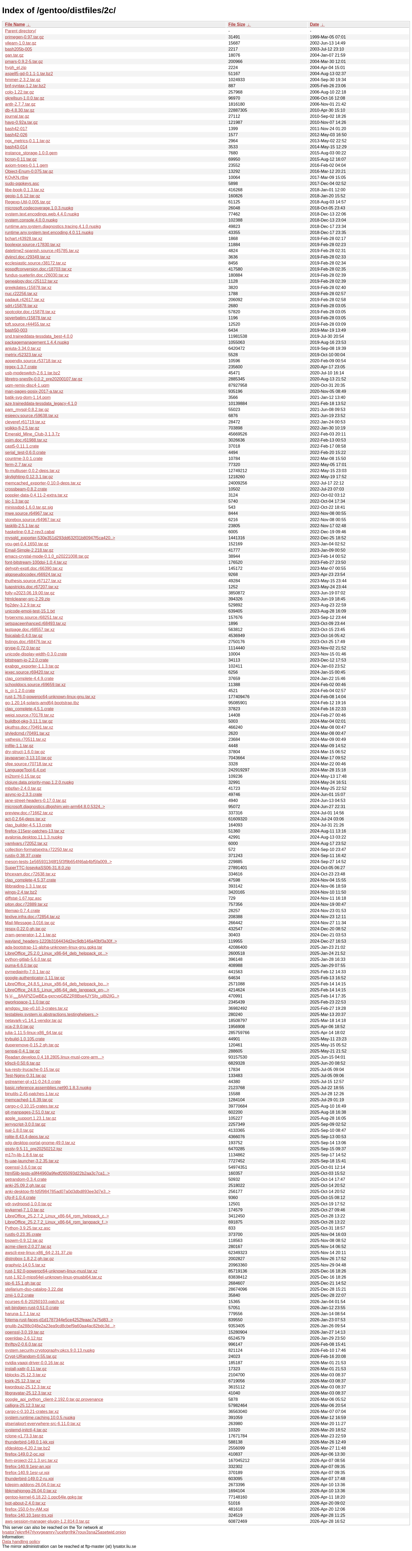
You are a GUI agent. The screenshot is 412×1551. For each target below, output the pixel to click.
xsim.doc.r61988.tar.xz (26, 440)
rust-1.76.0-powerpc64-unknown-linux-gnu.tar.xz (50, 696)
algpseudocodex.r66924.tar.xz (33, 574)
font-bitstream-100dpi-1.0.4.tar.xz (36, 562)
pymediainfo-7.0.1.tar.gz (27, 972)
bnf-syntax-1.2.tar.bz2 (25, 86)
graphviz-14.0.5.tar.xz (25, 1265)
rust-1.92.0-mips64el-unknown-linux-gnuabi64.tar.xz (53, 1277)
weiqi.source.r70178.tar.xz (29, 715)
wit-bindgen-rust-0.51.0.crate (32, 1307)
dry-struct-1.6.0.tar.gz (25, 752)
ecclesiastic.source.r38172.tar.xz (35, 263)
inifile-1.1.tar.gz (19, 745)
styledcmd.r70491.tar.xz (27, 733)
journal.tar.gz (17, 116)
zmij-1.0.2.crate (19, 1295)
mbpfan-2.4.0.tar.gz (23, 788)
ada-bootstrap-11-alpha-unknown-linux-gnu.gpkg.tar (53, 947)
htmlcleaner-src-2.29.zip (27, 599)
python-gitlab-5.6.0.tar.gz (28, 959)
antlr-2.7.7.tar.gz (20, 104)
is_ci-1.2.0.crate (20, 690)
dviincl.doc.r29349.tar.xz (27, 257)
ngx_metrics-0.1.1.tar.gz (27, 141)
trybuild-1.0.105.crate (25, 1039)
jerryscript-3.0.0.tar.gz (25, 1124)
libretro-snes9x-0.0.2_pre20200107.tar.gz (43, 379)
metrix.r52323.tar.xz (23, 355)
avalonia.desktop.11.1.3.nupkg (33, 837)
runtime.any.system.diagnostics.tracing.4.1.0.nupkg (53, 226)
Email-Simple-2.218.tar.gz (29, 550)
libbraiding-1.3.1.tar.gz (25, 886)
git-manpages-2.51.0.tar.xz (30, 1112)
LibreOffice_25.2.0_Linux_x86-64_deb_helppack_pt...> (56, 953)
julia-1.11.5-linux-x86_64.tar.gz (34, 1032)
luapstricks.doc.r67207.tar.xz (32, 587)
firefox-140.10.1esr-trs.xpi (29, 1515)
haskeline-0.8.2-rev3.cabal (30, 532)
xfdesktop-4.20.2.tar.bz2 (27, 1448)
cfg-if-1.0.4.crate (20, 1197)
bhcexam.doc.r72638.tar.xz (30, 874)
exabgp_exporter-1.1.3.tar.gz (32, 666)
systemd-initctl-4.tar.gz (26, 1430)
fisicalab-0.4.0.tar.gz (24, 635)
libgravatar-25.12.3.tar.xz (28, 1393)
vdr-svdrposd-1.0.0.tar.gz (28, 1204)
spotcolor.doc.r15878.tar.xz (30, 312)
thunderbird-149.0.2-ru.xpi (29, 1478)
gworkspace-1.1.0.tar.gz (27, 1002)
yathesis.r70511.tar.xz (25, 739)
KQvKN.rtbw (16, 177)
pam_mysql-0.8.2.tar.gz (27, 409)
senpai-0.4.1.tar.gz (22, 1051)
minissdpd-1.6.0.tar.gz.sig (29, 507)
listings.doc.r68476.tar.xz (28, 641)
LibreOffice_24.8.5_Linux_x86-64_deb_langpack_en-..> (57, 990)
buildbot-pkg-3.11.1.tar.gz (29, 721)
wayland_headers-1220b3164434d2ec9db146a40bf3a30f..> (61, 941)
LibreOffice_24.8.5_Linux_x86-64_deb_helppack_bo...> (57, 984)
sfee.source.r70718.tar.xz (29, 764)
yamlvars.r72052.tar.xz (26, 843)
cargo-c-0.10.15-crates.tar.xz (32, 1106)
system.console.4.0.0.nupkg (31, 220)
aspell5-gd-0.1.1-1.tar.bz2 (29, 73)
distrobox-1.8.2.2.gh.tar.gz (29, 1258)
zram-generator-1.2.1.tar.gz (30, 935)
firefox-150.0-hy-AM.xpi (27, 1509)
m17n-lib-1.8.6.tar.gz (24, 1155)
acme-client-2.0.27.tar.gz (28, 1246)
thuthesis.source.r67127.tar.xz (33, 581)
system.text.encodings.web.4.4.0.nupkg (42, 214)
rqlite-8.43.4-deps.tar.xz (27, 1136)
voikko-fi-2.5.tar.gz (22, 428)
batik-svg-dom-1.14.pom (28, 397)
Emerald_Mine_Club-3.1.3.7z (32, 434)
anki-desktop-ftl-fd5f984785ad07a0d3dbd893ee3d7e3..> (57, 1191)
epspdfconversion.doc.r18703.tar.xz (38, 269)
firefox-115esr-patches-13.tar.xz (34, 831)
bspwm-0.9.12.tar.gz (24, 1240)
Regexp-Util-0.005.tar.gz (28, 202)
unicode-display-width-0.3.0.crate (36, 654)
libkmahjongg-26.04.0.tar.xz (31, 1491)
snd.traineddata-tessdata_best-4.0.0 (39, 336)
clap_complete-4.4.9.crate (29, 678)
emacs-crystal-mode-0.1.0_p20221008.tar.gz (47, 556)
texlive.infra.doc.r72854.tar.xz (32, 916)
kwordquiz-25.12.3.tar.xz (28, 1387)
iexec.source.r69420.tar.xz (29, 672)
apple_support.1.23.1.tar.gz (30, 1118)
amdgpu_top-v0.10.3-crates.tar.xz (36, 1008)
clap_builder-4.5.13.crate (28, 825)
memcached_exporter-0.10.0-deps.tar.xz (43, 483)
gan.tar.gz (14, 55)
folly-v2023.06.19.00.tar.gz (30, 593)
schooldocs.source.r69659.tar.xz (35, 684)
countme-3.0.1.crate (24, 458)
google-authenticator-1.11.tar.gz (35, 978)
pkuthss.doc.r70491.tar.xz (29, 727)
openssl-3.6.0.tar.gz (23, 1167)
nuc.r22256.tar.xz (21, 293)
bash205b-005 (18, 49)
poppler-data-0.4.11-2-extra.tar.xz (36, 495)
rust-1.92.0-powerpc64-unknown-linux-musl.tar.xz (51, 1271)
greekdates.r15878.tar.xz (28, 287)
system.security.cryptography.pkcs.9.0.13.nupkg (50, 1350)
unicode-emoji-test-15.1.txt (30, 611)
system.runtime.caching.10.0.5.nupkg (40, 1417)
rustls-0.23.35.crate (23, 1234)
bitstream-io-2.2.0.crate (27, 660)
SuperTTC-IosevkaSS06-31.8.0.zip (38, 867)
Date (314, 24)
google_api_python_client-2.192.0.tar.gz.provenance (54, 1399)
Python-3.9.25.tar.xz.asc (27, 1228)
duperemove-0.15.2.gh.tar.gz (32, 1045)
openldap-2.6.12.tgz (23, 1338)
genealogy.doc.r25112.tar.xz (31, 281)
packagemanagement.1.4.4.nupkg (37, 342)
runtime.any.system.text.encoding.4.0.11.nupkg (49, 232)
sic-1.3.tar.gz (17, 501)
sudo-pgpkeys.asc (22, 183)
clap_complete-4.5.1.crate (29, 709)
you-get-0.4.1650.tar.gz (27, 544)
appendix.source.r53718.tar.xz (33, 361)
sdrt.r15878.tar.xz (21, 306)
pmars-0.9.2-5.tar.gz (24, 61)
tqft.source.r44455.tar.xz (27, 324)
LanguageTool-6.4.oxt (25, 770)
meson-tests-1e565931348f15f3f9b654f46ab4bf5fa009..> (58, 861)
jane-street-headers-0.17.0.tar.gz (35, 800)
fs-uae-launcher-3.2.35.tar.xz (32, 1161)
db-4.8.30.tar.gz (19, 110)
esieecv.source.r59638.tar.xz (31, 415)
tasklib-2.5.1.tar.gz (22, 525)
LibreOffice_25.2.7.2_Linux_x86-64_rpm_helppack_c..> (57, 1216)
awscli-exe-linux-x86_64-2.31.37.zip (38, 1252)
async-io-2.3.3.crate (23, 794)
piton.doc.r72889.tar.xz (26, 904)
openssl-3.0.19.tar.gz (24, 1332)
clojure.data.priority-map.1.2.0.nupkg (39, 782)
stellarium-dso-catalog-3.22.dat (34, 1289)
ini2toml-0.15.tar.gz (23, 776)
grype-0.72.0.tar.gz (22, 648)
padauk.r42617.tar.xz (24, 299)
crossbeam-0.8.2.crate (26, 489)
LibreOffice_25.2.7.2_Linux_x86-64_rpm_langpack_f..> (56, 1222)
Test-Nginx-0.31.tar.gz (25, 1075)
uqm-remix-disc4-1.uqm (27, 385)
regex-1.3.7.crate (21, 367)
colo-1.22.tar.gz (19, 92)
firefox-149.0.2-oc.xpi (24, 1454)
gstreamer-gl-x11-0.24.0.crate (33, 1081)
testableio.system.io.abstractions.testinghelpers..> (52, 1014)
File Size (236, 24)
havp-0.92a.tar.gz (21, 122)
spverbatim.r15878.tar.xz (28, 318)
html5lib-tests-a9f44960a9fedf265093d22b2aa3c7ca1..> (57, 1173)
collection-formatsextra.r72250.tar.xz (39, 849)
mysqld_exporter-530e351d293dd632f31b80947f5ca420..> (60, 538)
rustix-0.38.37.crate (23, 855)
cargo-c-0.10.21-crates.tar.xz (32, 1411)
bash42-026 (16, 135)
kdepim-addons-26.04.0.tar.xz (33, 1484)
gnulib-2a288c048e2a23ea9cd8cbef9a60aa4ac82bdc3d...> (60, 1326)
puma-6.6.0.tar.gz (21, 965)
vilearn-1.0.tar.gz (20, 43)
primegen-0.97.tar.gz (24, 37)
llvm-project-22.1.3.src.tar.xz (31, 1460)
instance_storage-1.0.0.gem (31, 153)
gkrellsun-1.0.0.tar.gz (24, 98)
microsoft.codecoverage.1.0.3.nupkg (39, 208)
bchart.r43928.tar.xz (23, 238)
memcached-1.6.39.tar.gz (29, 1100)
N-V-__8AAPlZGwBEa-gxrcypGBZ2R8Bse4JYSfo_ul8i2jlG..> (62, 996)
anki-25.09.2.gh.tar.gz (25, 1185)
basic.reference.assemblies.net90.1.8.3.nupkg (48, 1087)
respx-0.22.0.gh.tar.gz (25, 929)
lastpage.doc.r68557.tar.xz (30, 629)
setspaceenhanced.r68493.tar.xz (35, 623)
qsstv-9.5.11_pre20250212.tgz (33, 1149)
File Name (15, 24)
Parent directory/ (20, 31)
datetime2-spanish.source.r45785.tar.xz (42, 250)
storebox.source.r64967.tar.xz (33, 519)
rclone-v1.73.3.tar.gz (24, 1436)
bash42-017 (16, 128)
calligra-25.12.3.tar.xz (25, 1405)
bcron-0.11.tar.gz (21, 159)
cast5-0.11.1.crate (22, 446)
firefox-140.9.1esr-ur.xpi (27, 1472)
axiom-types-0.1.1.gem (26, 165)
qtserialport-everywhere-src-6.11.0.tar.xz (43, 1423)
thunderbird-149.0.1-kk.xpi (29, 1442)
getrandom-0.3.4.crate (25, 1179)
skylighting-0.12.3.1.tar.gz (29, 476)
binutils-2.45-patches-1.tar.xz (32, 1094)
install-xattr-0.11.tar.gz (25, 1369)
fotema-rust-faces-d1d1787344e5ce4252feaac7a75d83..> (59, 1320)
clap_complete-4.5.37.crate (30, 880)
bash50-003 (16, 330)
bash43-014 (16, 147)
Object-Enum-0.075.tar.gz (29, 171)
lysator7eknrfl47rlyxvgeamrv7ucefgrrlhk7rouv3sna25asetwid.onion (64, 1532)
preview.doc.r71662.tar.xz (29, 813)
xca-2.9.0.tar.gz (19, 1026)
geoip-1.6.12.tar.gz (22, 196)
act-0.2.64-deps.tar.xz (25, 819)
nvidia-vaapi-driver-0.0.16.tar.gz (34, 1363)
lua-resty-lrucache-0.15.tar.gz (32, 1069)
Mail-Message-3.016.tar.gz (30, 923)
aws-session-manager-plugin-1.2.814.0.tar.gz (47, 1521)
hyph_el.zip (15, 67)
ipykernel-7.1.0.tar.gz (24, 1210)
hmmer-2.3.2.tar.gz (22, 79)
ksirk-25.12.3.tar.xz (22, 1381)
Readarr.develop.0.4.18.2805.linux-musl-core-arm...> (54, 1057)
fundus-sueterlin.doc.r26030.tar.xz (37, 275)
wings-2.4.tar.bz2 (21, 892)
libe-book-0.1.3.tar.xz (24, 190)
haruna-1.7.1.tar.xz (22, 1314)
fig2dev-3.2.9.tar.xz (23, 605)
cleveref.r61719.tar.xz (25, 422)
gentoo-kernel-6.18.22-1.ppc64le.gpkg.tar (44, 1497)
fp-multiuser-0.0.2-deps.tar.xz (32, 470)
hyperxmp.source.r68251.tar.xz (34, 617)
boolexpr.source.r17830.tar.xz (32, 244)
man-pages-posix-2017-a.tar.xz (34, 391)
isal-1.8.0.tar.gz (19, 1130)
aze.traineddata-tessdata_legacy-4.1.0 (41, 403)
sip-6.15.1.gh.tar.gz (23, 1283)
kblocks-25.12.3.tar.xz (25, 1375)
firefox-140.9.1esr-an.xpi (28, 1466)
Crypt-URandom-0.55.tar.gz (31, 1356)
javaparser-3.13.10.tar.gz (28, 758)
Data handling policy (21, 1541)
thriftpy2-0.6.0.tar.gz (23, 1344)
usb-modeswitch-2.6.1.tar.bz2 (32, 373)
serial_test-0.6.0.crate (25, 452)
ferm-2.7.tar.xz (18, 464)
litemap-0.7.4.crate (22, 910)
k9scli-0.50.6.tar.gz (22, 1063)
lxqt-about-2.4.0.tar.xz (25, 1503)
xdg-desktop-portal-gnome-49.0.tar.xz (40, 1143)
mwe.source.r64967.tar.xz (29, 513)
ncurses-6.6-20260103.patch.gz (34, 1301)
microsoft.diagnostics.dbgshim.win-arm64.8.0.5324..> (55, 806)
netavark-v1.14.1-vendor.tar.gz (33, 1020)
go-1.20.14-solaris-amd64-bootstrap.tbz (42, 703)
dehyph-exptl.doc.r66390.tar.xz (34, 568)
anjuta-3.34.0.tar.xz (23, 348)
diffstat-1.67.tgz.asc (23, 898)
